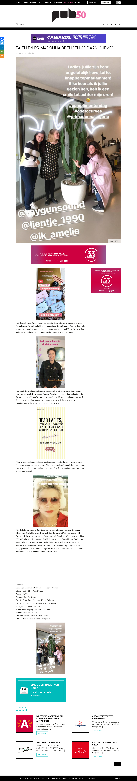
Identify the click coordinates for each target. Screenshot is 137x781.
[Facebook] (2, 39)
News (18, 2)
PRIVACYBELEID (55, 778)
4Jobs (41, 2)
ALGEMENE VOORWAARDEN (39, 778)
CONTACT (118, 778)
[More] (2, 56)
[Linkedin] (2, 47)
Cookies (63, 778)
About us (58, 2)
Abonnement (105, 2)
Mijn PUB (77, 2)
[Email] (2, 52)
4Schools (33, 2)
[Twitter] (2, 43)
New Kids (25, 2)
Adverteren (49, 2)
